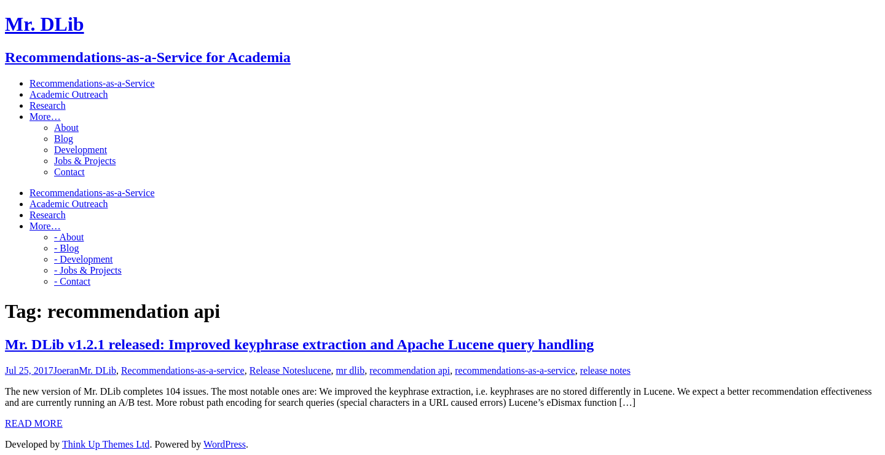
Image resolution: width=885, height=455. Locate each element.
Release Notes (277, 370)
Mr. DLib (97, 370)
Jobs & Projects (85, 161)
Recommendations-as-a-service (183, 370)
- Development (83, 259)
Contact (69, 172)
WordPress (224, 444)
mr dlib (350, 370)
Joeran (66, 370)
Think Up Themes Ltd (105, 444)
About (66, 127)
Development (80, 149)
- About (69, 237)
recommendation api (409, 370)
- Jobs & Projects (88, 270)
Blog (63, 138)
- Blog (66, 248)
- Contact (72, 281)
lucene (318, 370)
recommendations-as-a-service (515, 370)
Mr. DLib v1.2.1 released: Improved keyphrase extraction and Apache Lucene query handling (299, 344)
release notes (605, 370)
